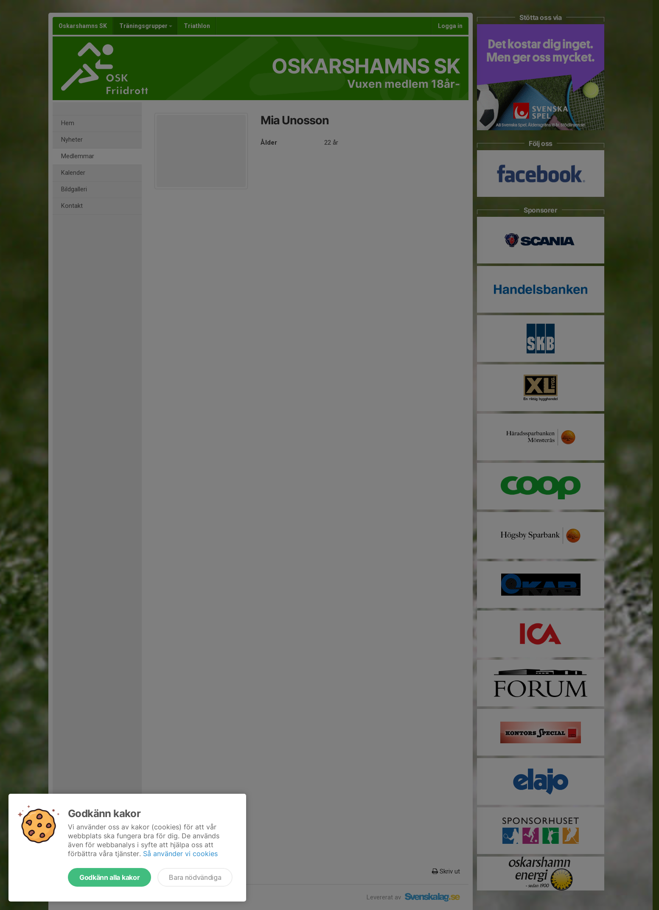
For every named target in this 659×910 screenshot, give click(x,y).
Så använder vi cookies (180, 853)
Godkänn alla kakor (109, 877)
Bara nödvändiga (195, 877)
